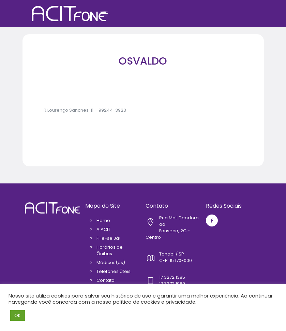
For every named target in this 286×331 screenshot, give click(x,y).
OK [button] (17, 315)
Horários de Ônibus (109, 250)
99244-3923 (112, 110)
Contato (105, 280)
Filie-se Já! (108, 238)
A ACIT (103, 229)
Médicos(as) (110, 262)
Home (103, 220)
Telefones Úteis (113, 271)
